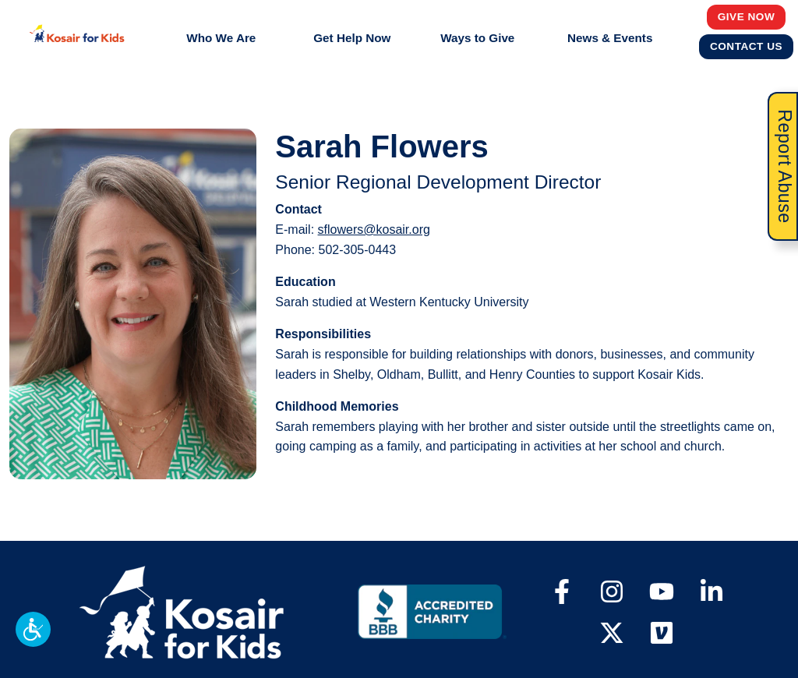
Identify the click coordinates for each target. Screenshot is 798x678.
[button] (33, 629)
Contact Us (746, 46)
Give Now (746, 16)
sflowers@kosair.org (374, 229)
